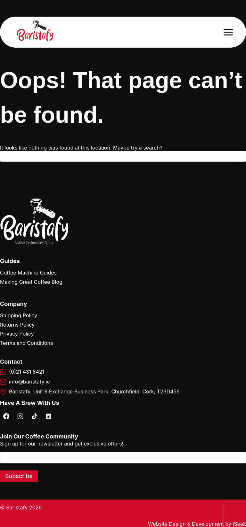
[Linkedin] (48, 416)
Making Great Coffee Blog (31, 282)
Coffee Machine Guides (28, 272)
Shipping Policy (18, 315)
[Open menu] (228, 32)
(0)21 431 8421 (26, 371)
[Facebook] (6, 416)
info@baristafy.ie (29, 381)
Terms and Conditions (26, 343)
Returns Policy (17, 325)
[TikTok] (34, 416)
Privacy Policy (17, 333)
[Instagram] (20, 416)
